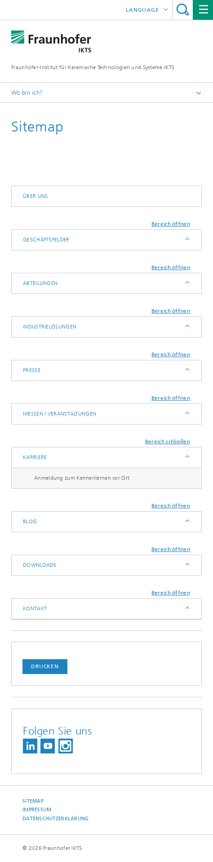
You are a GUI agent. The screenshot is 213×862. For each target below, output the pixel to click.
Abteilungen (40, 283)
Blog (30, 521)
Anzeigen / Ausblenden (186, 240)
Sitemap (33, 801)
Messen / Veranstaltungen (59, 414)
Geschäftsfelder (46, 239)
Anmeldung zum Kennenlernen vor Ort (81, 478)
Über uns (35, 196)
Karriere (35, 457)
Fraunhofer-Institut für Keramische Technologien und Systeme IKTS (92, 67)
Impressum (36, 810)
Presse (31, 370)
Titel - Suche (183, 9)
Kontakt (35, 608)
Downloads (40, 565)
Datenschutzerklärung (55, 819)
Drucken (45, 666)
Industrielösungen (49, 327)
